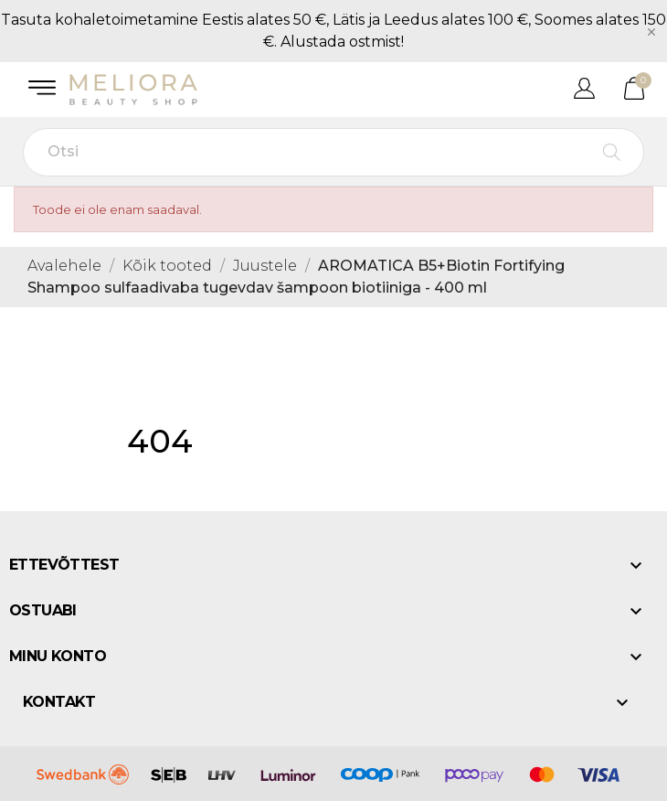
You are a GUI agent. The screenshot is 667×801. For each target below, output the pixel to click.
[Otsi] (333, 152)
